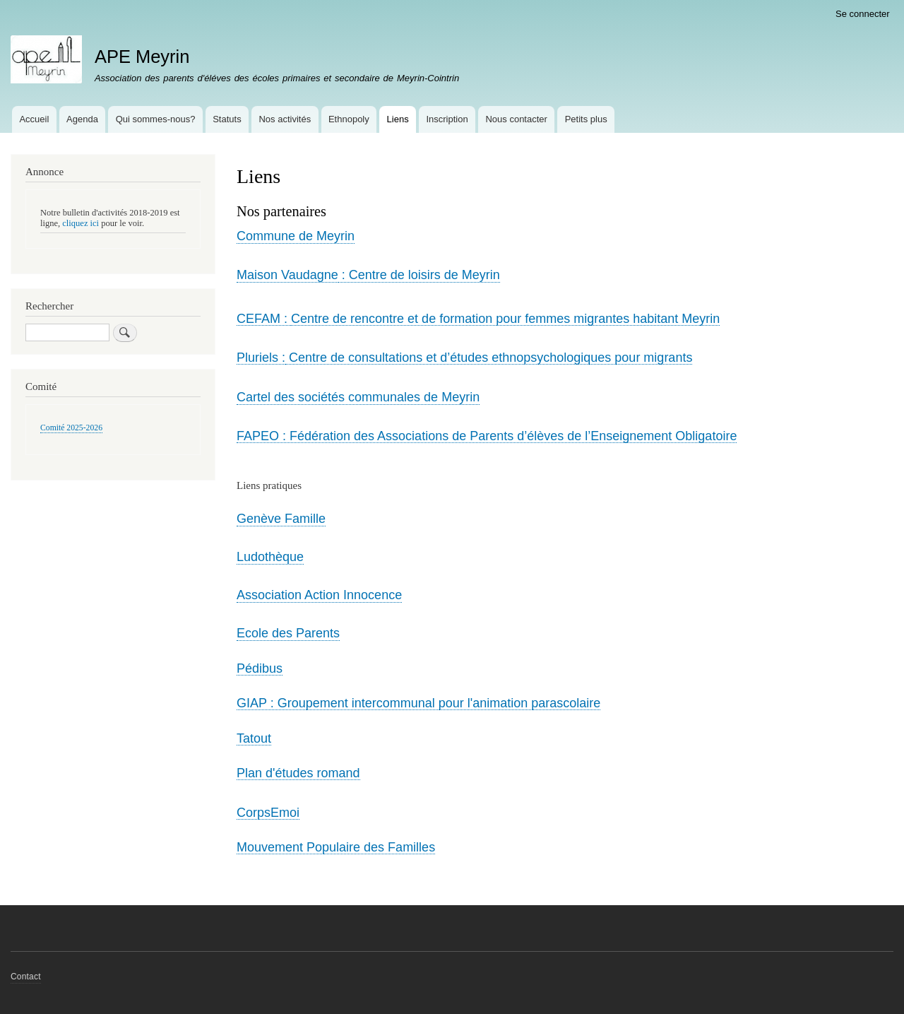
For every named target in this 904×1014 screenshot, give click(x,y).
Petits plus (586, 119)
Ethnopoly (348, 119)
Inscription (447, 119)
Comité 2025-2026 (71, 427)
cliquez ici (80, 223)
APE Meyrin (142, 56)
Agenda (82, 119)
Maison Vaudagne (287, 275)
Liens (398, 119)
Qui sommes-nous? (156, 119)
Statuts (227, 119)
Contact (26, 976)
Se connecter (862, 13)
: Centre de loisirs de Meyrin (419, 275)
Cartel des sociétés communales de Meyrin (358, 397)
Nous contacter (516, 119)
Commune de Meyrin (296, 236)
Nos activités (284, 119)
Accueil (34, 119)
